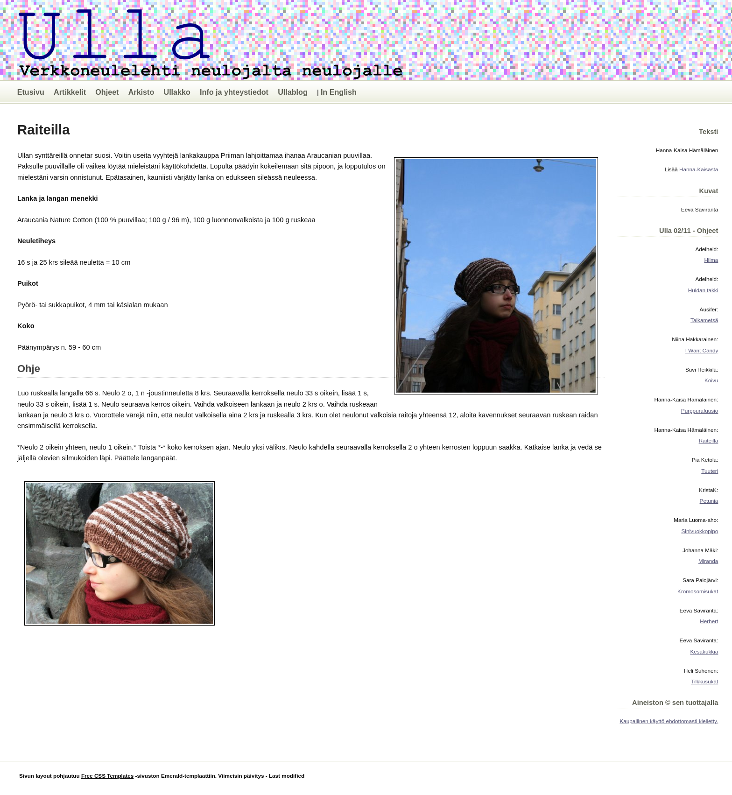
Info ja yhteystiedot (234, 92)
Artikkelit (70, 92)
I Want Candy (701, 350)
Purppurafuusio (699, 411)
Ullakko (176, 92)
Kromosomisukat (697, 591)
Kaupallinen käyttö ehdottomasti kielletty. (669, 721)
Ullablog (293, 92)
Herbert (709, 621)
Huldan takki (703, 290)
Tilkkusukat (704, 681)
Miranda (708, 561)
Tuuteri (709, 471)
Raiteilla (708, 440)
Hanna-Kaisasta (698, 169)
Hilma (711, 260)
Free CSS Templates (107, 776)
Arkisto (141, 92)
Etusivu (30, 92)
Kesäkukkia (704, 651)
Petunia (709, 501)
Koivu (711, 380)
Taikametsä (704, 320)
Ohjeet (107, 92)
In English (339, 92)
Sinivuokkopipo (700, 531)
